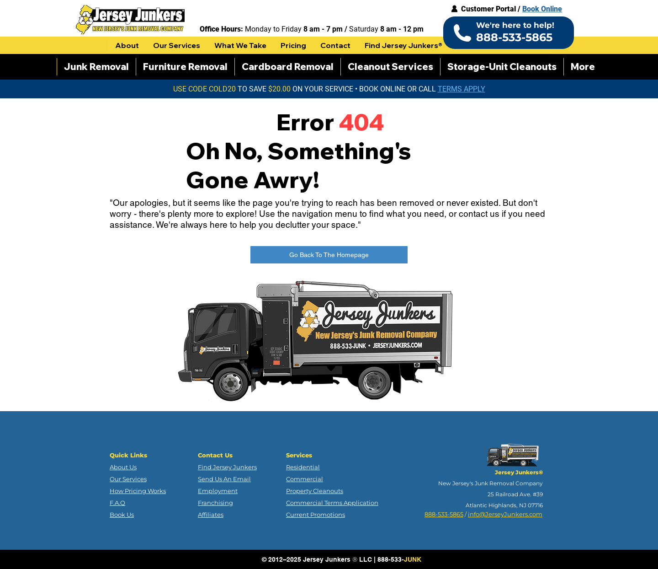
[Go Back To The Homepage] (329, 254)
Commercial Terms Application (332, 502)
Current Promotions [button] (315, 514)
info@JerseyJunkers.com (505, 514)
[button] (127, 45)
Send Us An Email (224, 479)
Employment (218, 490)
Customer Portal (488, 9)
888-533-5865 (444, 514)
